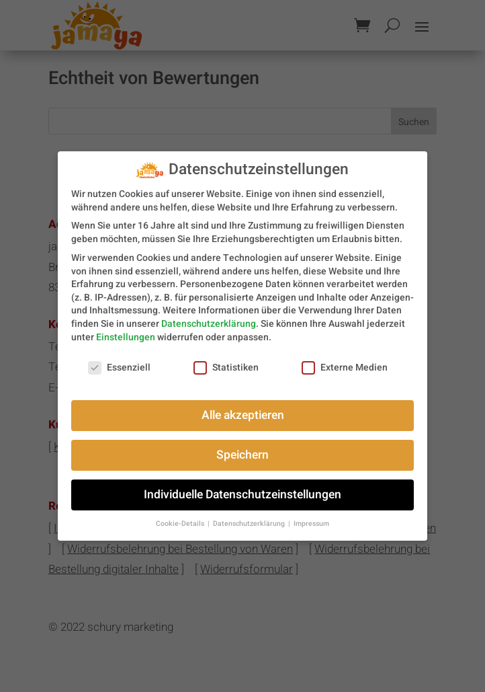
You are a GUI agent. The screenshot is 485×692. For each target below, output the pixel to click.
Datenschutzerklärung (208, 317)
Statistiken (226, 361)
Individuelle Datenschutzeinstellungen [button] (242, 488)
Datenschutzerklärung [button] (250, 517)
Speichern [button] (242, 448)
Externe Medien (345, 361)
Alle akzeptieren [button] (243, 409)
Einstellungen (125, 330)
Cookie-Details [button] (181, 517)
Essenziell (119, 361)
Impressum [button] (311, 517)
